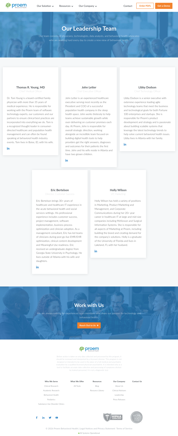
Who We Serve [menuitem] (51, 381)
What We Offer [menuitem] (77, 381)
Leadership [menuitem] (119, 395)
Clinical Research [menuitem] (51, 386)
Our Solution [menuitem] (45, 5)
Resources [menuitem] (66, 5)
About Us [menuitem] (119, 386)
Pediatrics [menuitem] (51, 399)
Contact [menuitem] (127, 5)
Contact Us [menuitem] (137, 381)
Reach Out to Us (89, 325)
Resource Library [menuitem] (97, 390)
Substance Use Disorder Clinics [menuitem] (51, 404)
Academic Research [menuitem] (51, 390)
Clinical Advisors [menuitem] (119, 390)
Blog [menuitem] (97, 386)
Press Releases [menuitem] (119, 399)
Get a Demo (164, 5)
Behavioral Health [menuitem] (51, 395)
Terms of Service (124, 428)
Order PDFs (143, 5)
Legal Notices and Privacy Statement (97, 428)
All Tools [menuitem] (77, 386)
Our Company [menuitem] (88, 5)
